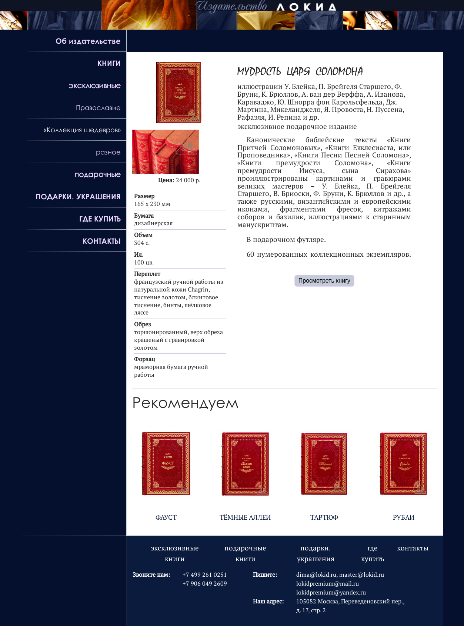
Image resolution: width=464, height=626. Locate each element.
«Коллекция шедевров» (82, 130)
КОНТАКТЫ (102, 240)
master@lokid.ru (361, 575)
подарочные (97, 174)
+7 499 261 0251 (205, 575)
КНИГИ (109, 63)
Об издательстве (88, 40)
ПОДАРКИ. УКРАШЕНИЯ (78, 196)
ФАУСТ (166, 517)
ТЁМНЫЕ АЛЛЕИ (245, 517)
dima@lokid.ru (316, 575)
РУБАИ (403, 517)
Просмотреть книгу (324, 280)
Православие (98, 107)
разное (108, 152)
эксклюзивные (95, 85)
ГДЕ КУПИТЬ (100, 218)
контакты (412, 548)
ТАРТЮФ (324, 517)
